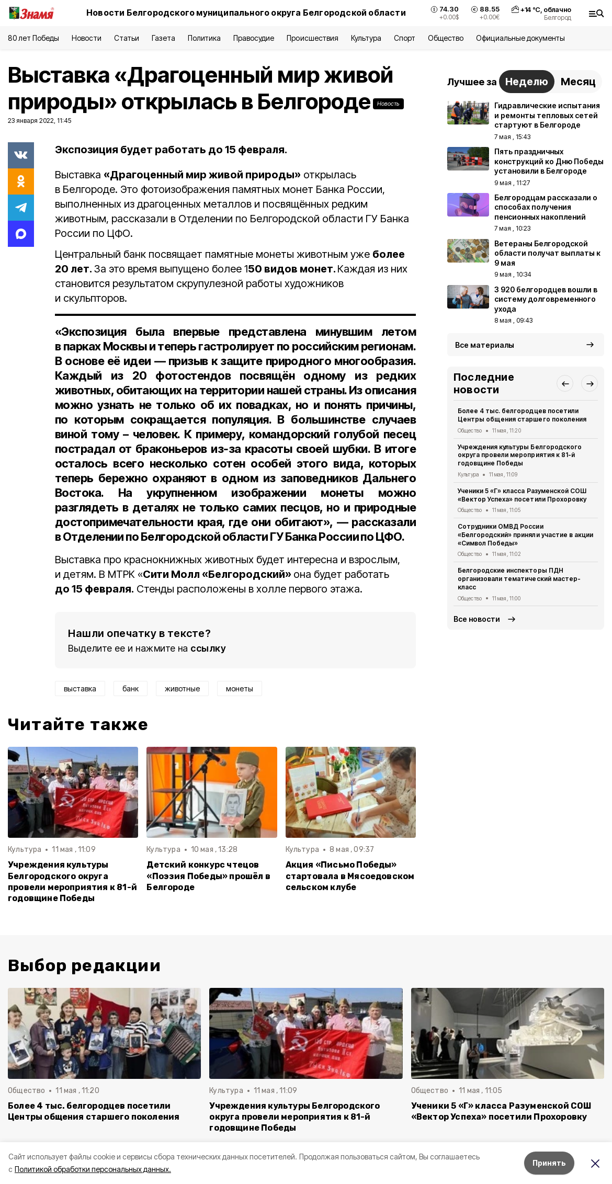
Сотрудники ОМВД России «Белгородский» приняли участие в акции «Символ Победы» (525, 534)
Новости (86, 37)
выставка (80, 688)
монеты (239, 688)
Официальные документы (520, 37)
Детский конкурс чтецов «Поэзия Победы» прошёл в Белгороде (208, 876)
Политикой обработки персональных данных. (93, 1169)
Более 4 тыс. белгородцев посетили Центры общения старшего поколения (522, 415)
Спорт (404, 37)
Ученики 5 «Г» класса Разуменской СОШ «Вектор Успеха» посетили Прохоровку (522, 495)
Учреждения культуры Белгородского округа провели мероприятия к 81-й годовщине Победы (72, 881)
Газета (163, 37)
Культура (366, 37)
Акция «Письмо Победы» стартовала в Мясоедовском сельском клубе (350, 876)
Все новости (477, 618)
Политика (204, 37)
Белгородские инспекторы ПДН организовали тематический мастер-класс (519, 578)
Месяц (578, 81)
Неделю (526, 81)
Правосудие (253, 37)
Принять (549, 1162)
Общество (445, 37)
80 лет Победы (33, 37)
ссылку (208, 648)
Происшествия (312, 37)
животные (182, 688)
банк (130, 688)
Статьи (126, 37)
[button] (565, 383)
